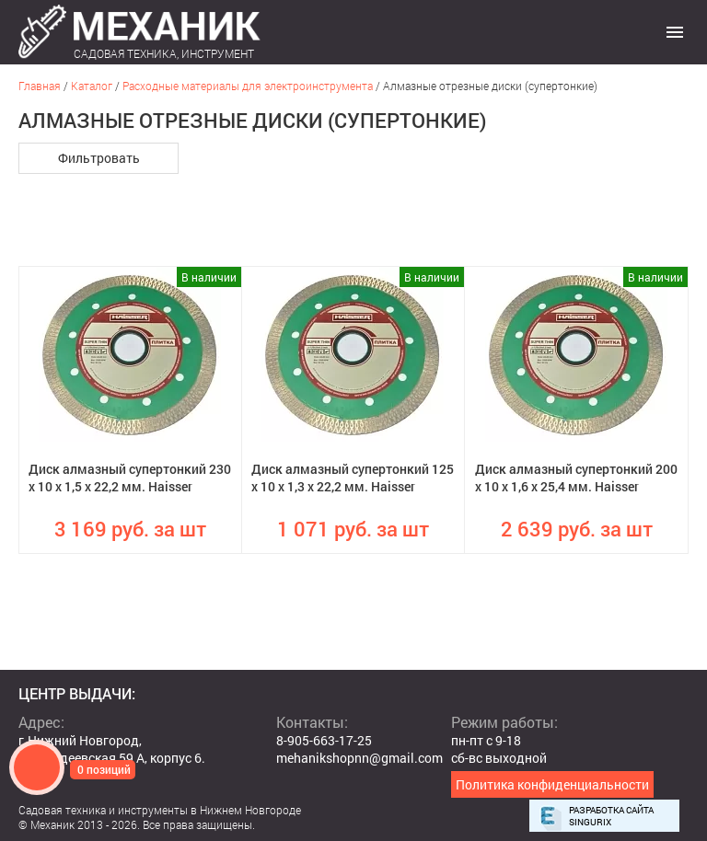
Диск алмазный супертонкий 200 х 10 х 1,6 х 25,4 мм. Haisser (576, 477)
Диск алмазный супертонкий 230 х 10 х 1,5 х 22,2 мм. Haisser (130, 477)
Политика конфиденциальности (552, 784)
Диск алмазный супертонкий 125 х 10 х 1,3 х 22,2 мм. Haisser (352, 477)
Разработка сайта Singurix (611, 816)
